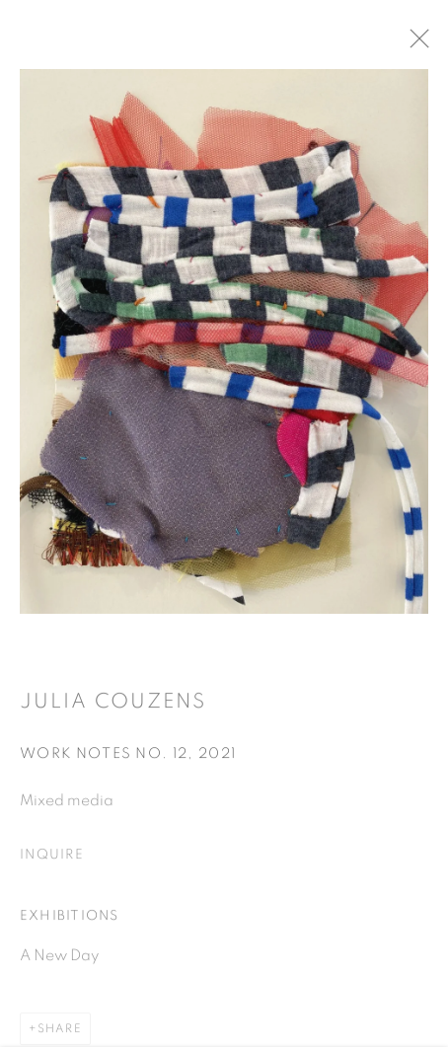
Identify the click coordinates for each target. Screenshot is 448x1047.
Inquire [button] (52, 861)
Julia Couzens (113, 707)
